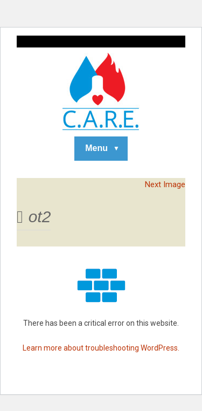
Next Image (165, 184)
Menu (96, 148)
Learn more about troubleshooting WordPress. (101, 348)
